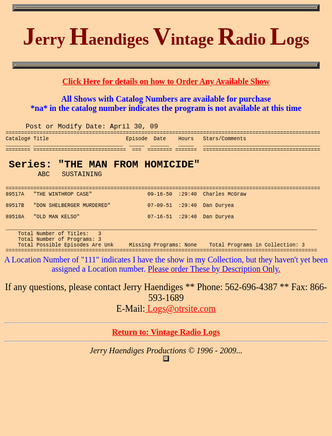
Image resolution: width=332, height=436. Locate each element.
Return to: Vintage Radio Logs (166, 365)
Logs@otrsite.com (180, 341)
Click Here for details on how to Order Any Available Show (165, 81)
